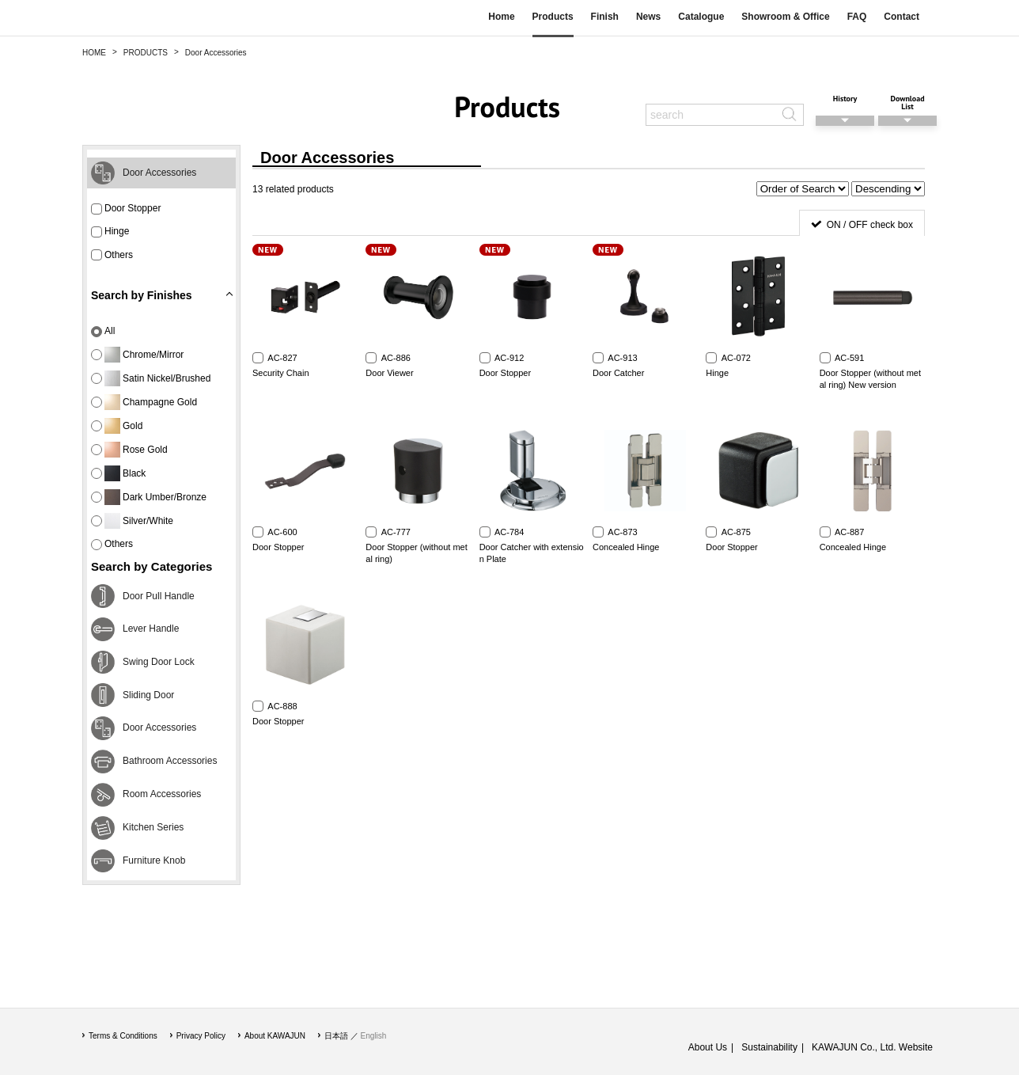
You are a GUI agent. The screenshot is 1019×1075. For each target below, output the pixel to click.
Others (112, 255)
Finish (605, 16)
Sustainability (769, 1047)
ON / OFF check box (870, 224)
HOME (94, 52)
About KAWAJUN (274, 1035)
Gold (116, 426)
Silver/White (132, 521)
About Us (707, 1047)
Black (118, 473)
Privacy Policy (200, 1035)
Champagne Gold (144, 402)
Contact (901, 16)
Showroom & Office (785, 16)
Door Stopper (126, 209)
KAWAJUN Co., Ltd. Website (872, 1047)
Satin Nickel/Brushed (150, 378)
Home (501, 16)
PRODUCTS (145, 52)
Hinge (110, 231)
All (103, 331)
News (648, 16)
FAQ (857, 16)
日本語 (336, 1035)
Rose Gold (129, 450)
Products (553, 16)
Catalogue (701, 16)
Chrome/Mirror (137, 355)
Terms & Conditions (123, 1035)
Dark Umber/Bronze (148, 497)
